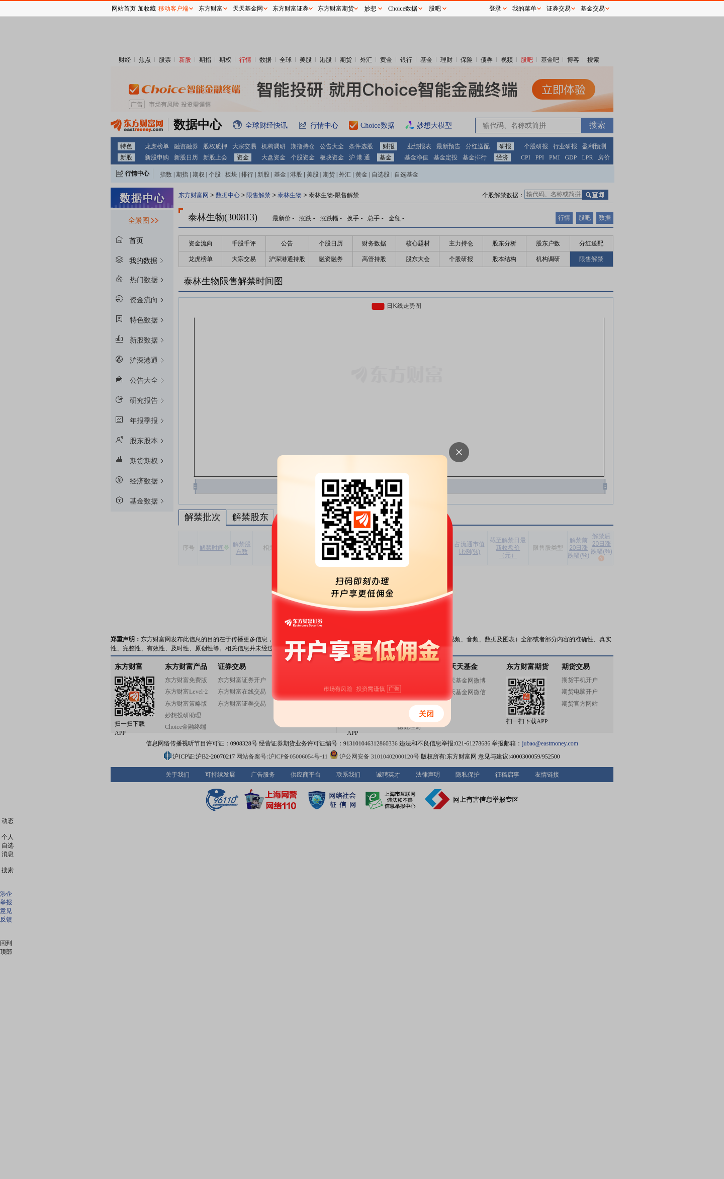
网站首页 (124, 8)
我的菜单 (524, 8)
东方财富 (211, 8)
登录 (495, 8)
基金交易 (593, 8)
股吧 (435, 8)
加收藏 (147, 8)
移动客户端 (173, 8)
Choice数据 (402, 8)
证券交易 (559, 8)
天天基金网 (248, 8)
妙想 (371, 8)
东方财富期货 (336, 8)
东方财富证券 (291, 8)
